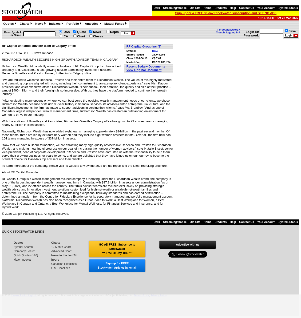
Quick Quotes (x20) (26, 255)
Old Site (195, 8)
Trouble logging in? (228, 32)
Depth (114, 32)
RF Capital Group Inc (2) (143, 46)
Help (233, 8)
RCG (155, 50)
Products (220, 8)
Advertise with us (187, 244)
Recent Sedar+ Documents (145, 66)
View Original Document (143, 70)
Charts (26, 24)
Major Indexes (22, 259)
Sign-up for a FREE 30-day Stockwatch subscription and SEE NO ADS (226, 13)
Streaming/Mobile (174, 8)
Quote (81, 32)
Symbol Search (23, 247)
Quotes (10, 24)
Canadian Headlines (64, 264)
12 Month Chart (61, 247)
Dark (157, 8)
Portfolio (74, 24)
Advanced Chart (61, 251)
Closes (98, 36)
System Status (288, 8)
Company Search (25, 251)
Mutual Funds (116, 24)
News (41, 24)
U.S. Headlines (60, 268)
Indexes (56, 24)
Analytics (93, 24)
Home (207, 8)
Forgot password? (229, 29)
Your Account (266, 8)
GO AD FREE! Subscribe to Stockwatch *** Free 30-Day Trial (117, 249)
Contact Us (246, 8)
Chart (81, 36)
